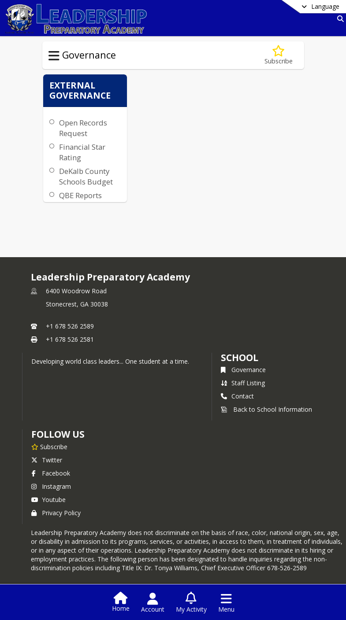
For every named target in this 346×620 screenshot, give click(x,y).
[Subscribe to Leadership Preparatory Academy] (49, 446)
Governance (243, 369)
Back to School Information (266, 409)
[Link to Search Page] (339, 19)
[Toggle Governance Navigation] (54, 56)
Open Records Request (83, 128)
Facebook (50, 473)
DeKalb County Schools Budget (86, 176)
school (239, 357)
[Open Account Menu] (152, 603)
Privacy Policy (56, 513)
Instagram (51, 486)
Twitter (46, 460)
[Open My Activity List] (191, 603)
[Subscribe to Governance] (278, 55)
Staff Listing (243, 383)
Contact (237, 396)
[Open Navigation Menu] (226, 603)
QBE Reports (80, 195)
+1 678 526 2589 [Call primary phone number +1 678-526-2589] (70, 326)
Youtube (48, 499)
